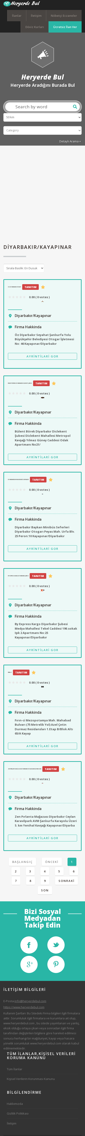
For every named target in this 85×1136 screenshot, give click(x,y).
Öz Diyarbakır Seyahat (14, 287)
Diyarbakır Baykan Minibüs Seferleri (18, 479)
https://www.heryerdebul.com (23, 1007)
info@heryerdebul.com (30, 1001)
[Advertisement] (42, 194)
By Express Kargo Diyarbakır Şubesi (18, 575)
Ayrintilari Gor (42, 356)
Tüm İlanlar (14, 1069)
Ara (75, 107)
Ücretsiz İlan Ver (65, 27)
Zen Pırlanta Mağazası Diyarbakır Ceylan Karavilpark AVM (24, 769)
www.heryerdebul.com (18, 1023)
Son (45, 890)
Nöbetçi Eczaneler (64, 16)
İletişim (36, 16)
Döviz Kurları (34, 27)
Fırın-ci (10, 672)
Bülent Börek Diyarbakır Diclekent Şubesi (20, 383)
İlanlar (17, 16)
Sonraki (66, 881)
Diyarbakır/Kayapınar (33, 315)
